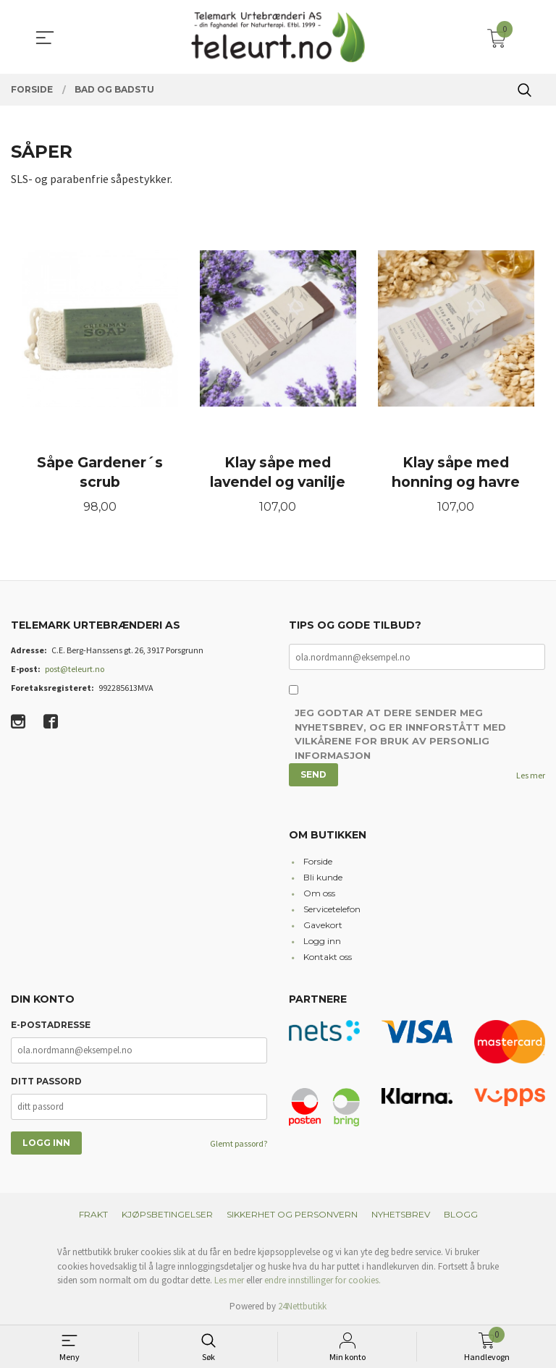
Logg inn (322, 940)
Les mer (530, 775)
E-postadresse (50, 1024)
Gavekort (322, 924)
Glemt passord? (238, 1143)
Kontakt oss (327, 956)
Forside (317, 861)
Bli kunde (322, 877)
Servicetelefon (332, 909)
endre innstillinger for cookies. (322, 1280)
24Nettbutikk (302, 1306)
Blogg (461, 1214)
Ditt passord (46, 1081)
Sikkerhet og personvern (292, 1214)
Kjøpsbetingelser (167, 1214)
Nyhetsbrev (400, 1214)
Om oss (319, 893)
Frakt (93, 1214)
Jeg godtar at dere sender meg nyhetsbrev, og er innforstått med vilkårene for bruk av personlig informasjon (400, 734)
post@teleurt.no (74, 668)
